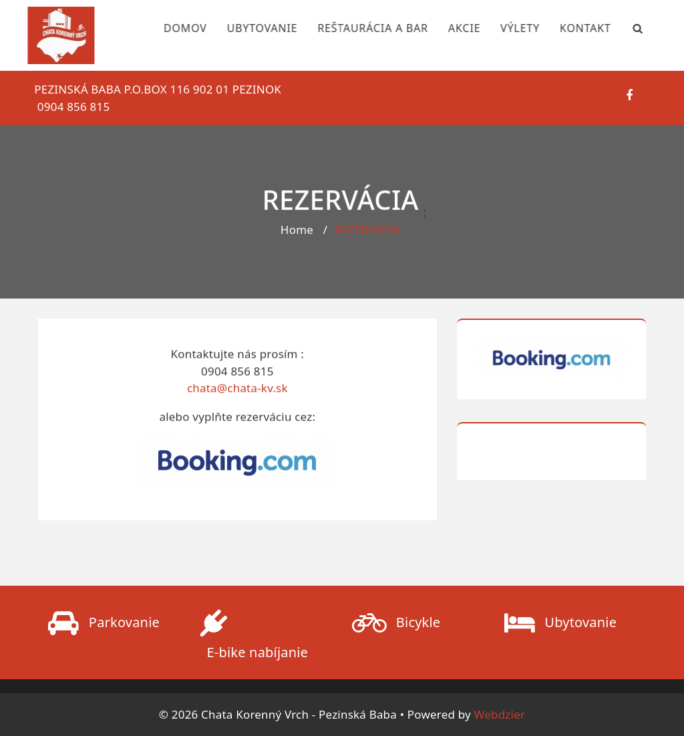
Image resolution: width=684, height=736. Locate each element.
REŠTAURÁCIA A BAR (364, 28)
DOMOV (176, 28)
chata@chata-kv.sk (237, 390)
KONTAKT (577, 28)
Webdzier (500, 714)
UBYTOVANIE (253, 28)
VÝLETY (511, 28)
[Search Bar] (630, 28)
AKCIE (456, 28)
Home (297, 231)
